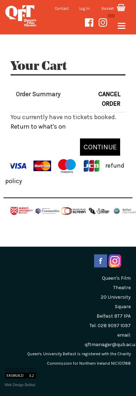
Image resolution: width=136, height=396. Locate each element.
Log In (84, 8)
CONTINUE (100, 147)
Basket (113, 8)
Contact (62, 8)
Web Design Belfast (20, 385)
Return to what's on (38, 126)
